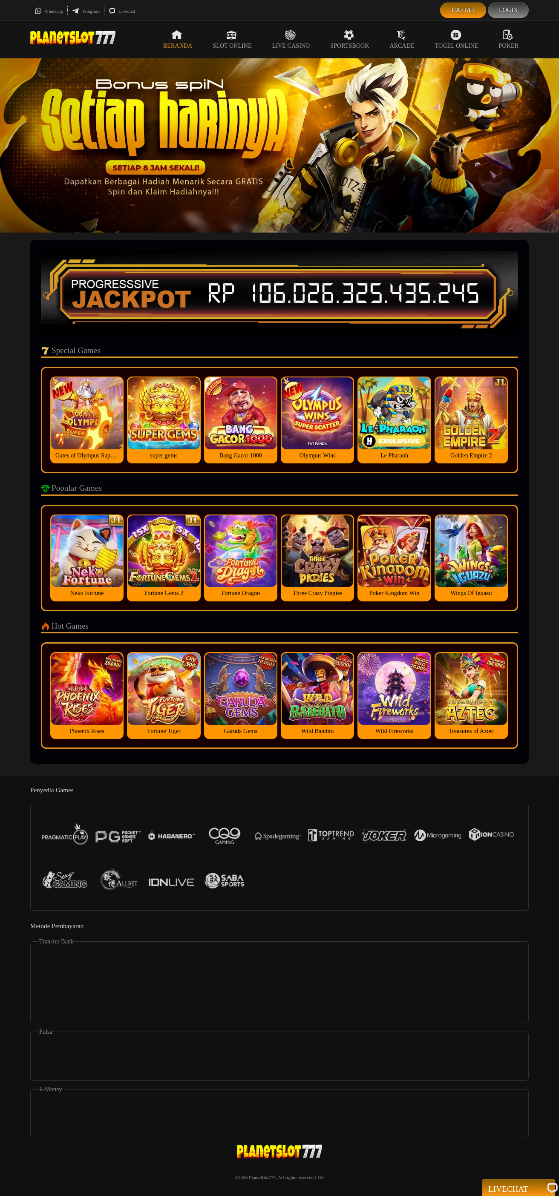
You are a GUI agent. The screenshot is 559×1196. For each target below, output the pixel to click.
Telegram (86, 11)
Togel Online (456, 39)
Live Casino (291, 39)
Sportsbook (349, 39)
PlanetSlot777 (262, 1177)
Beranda (177, 39)
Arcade (402, 39)
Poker (509, 39)
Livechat (122, 11)
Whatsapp (49, 11)
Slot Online (232, 39)
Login (508, 10)
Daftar (463, 10)
